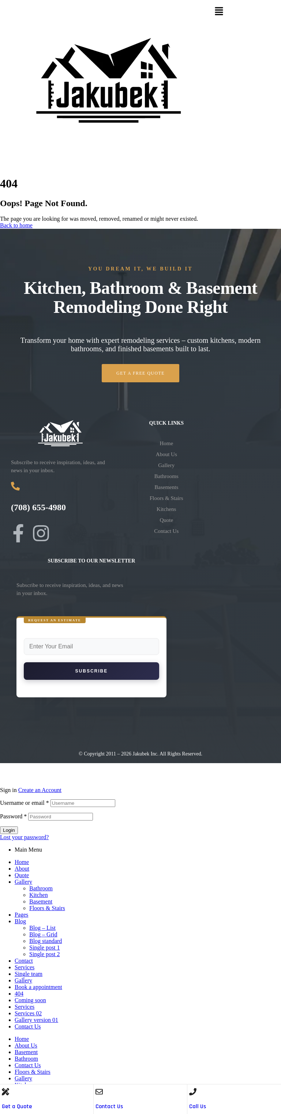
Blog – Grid (43, 934)
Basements (166, 487)
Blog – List (42, 928)
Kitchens (166, 509)
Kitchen (38, 895)
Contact (24, 961)
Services (24, 967)
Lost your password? (24, 837)
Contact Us (109, 1106)
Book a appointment (38, 987)
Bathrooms (166, 476)
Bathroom (41, 888)
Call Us (197, 1106)
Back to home (16, 225)
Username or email (24, 803)
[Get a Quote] (5, 1091)
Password (13, 816)
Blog (20, 921)
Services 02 (28, 1013)
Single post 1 (44, 947)
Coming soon (30, 1000)
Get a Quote (17, 1106)
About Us (166, 454)
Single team (28, 974)
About (22, 868)
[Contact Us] (99, 1091)
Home (166, 443)
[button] (218, 12)
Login (9, 830)
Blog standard (45, 941)
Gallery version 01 (36, 1020)
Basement (40, 901)
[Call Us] (192, 1091)
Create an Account (39, 790)
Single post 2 (44, 954)
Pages (21, 915)
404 (19, 993)
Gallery (166, 465)
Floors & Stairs (166, 498)
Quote (166, 520)
